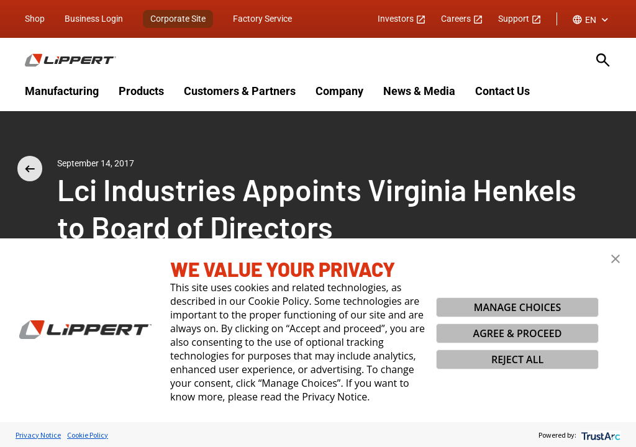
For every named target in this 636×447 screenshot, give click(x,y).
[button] (615, 258)
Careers (462, 19)
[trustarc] (599, 435)
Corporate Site (178, 19)
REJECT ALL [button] (517, 359)
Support (520, 19)
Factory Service (262, 19)
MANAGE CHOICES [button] (517, 307)
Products (141, 90)
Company (339, 90)
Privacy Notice (38, 435)
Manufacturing (62, 90)
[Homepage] (303, 60)
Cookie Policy (87, 435)
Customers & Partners (240, 90)
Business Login (94, 19)
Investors (402, 19)
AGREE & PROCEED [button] (517, 333)
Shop (35, 19)
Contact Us (502, 90)
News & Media (419, 90)
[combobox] (591, 20)
